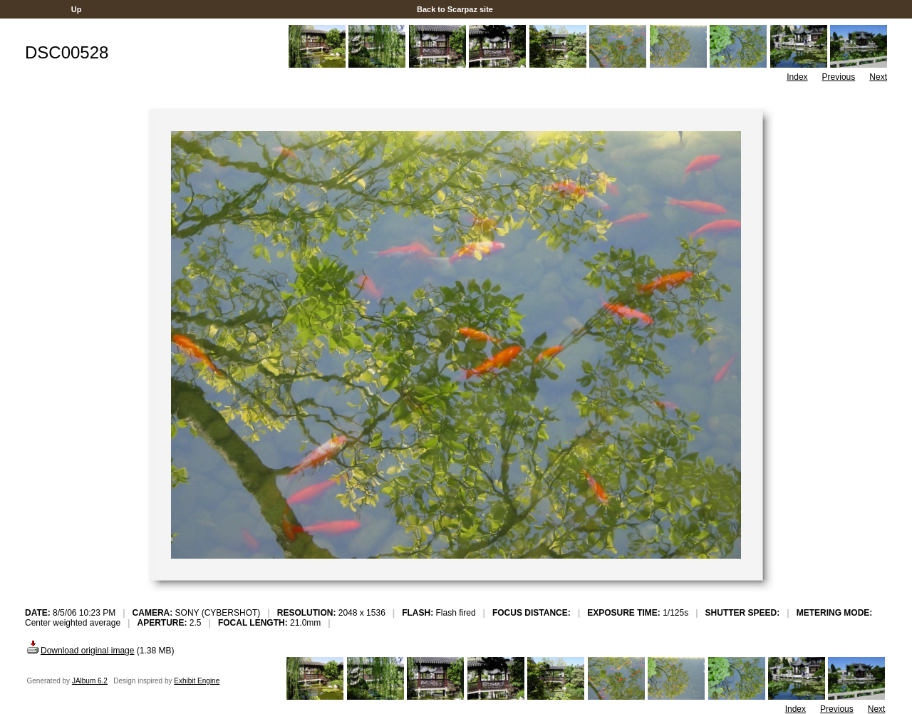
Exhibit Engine (196, 681)
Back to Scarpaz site (455, 9)
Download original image (79, 651)
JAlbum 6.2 (90, 681)
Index (797, 77)
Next (878, 77)
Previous (839, 77)
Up (76, 9)
